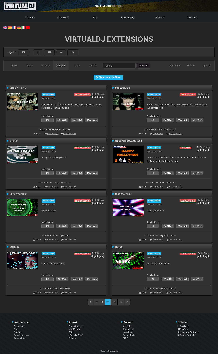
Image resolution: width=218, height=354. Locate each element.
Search (144, 65)
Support (159, 17)
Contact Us (128, 329)
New (14, 65)
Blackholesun (123, 194)
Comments (52, 133)
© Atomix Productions (109, 351)
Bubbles (14, 246)
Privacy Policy (129, 335)
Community (127, 17)
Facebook (183, 326)
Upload (206, 65)
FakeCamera (122, 87)
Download (62, 17)
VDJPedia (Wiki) (76, 335)
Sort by (175, 65)
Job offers (127, 332)
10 (114, 301)
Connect (192, 17)
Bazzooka (205, 147)
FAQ (71, 332)
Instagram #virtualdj (188, 332)
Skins (30, 65)
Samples (61, 65)
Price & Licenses (21, 335)
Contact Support (76, 326)
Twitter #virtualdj (187, 335)
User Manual (74, 329)
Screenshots (19, 338)
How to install (69, 133)
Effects (45, 65)
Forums (72, 338)
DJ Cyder (99, 94)
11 (121, 301)
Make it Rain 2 (18, 87)
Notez (118, 246)
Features (18, 332)
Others (92, 65)
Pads (77, 65)
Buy (95, 17)
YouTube (183, 329)
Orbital (14, 140)
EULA (125, 338)
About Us (127, 326)
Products (31, 17)
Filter (191, 65)
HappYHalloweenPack (128, 140)
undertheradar (18, 194)
